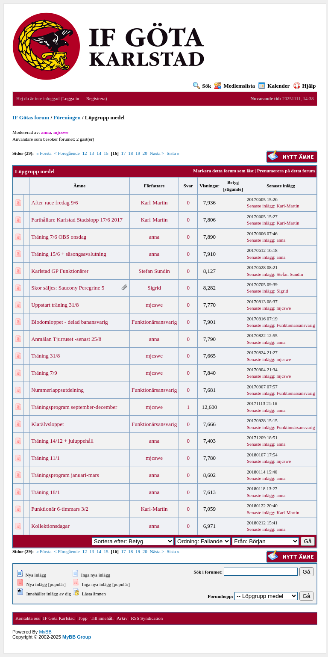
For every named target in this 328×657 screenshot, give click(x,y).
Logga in (70, 98)
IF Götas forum (30, 117)
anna (154, 237)
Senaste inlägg (280, 185)
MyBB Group (76, 636)
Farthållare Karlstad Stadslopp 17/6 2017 (77, 219)
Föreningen (66, 117)
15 (106, 153)
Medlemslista (234, 86)
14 (99, 153)
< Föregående (66, 153)
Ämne (79, 185)
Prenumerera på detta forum (286, 170)
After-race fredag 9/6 (54, 202)
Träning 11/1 (45, 458)
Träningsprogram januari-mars (65, 475)
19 (137, 153)
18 (130, 153)
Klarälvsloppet (47, 424)
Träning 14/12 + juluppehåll (62, 441)
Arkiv (122, 618)
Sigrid (154, 287)
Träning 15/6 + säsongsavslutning (68, 254)
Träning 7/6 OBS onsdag (58, 237)
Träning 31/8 (45, 355)
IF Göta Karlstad (59, 618)
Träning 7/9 (44, 373)
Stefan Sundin (154, 271)
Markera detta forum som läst (223, 170)
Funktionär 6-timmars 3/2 (59, 509)
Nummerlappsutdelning (57, 390)
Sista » (173, 153)
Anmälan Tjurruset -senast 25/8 (66, 339)
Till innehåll (102, 618)
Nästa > (157, 153)
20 (145, 153)
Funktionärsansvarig (154, 322)
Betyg (233, 182)
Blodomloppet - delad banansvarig (69, 322)
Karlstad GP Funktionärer (59, 271)
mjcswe (154, 305)
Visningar (209, 185)
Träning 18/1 (45, 492)
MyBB (45, 631)
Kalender (274, 86)
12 (84, 153)
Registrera (95, 98)
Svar (188, 185)
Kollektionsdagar (50, 526)
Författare (154, 185)
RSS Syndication (147, 618)
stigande (233, 189)
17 (123, 153)
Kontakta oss (27, 618)
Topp (82, 618)
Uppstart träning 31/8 (55, 305)
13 (91, 153)
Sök (202, 86)
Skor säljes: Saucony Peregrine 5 (67, 287)
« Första (44, 153)
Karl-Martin (154, 202)
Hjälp (304, 86)
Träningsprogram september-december (74, 407)
